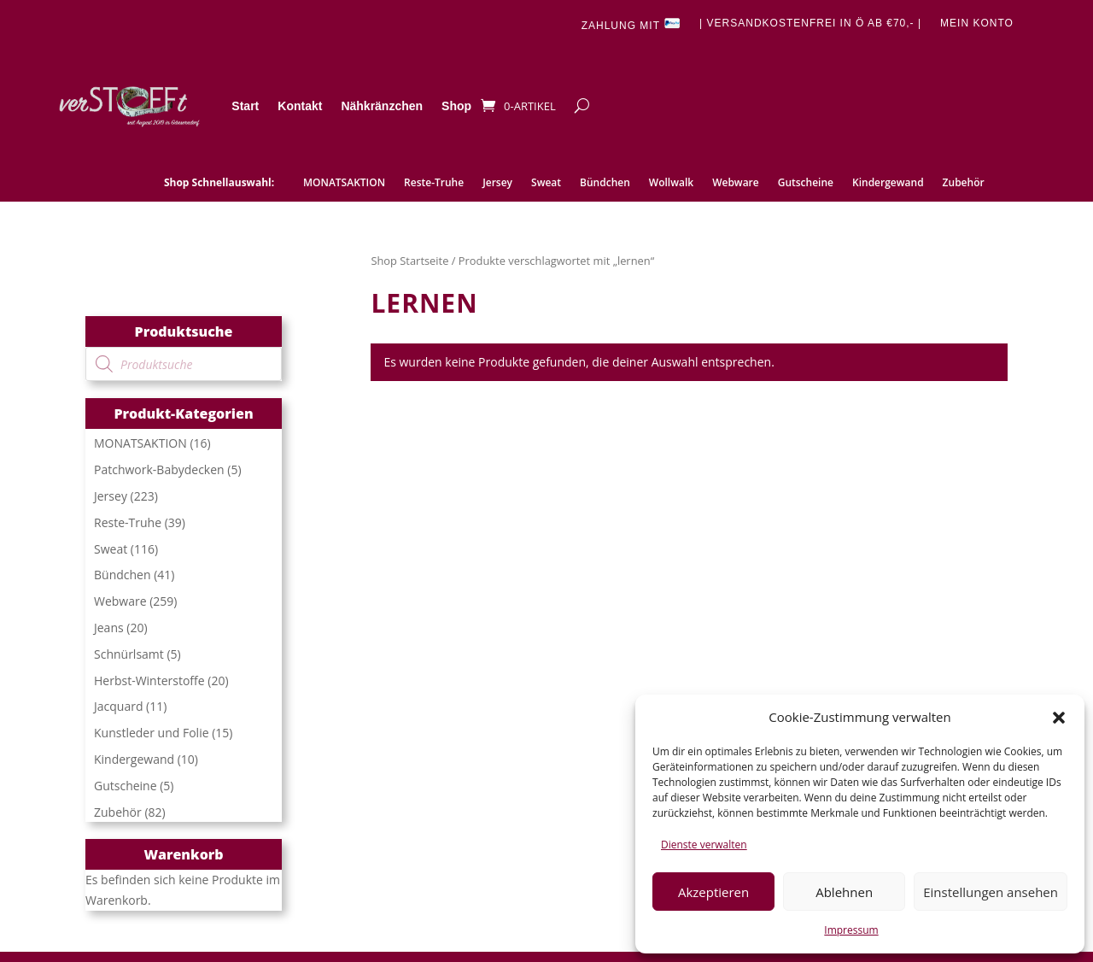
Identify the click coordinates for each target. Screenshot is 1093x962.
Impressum (851, 930)
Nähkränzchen (382, 106)
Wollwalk (671, 183)
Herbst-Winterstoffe (149, 680)
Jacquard (118, 706)
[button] (1058, 717)
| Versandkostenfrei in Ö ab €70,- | (810, 23)
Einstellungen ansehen (990, 891)
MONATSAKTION (344, 183)
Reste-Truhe (434, 183)
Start (245, 106)
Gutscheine (805, 183)
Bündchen (605, 183)
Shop (456, 106)
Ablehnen (844, 891)
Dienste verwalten (704, 844)
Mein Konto (977, 23)
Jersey (497, 183)
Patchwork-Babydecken (159, 469)
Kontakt (300, 106)
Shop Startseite (409, 260)
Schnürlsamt (129, 654)
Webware (735, 183)
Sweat (546, 183)
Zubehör (964, 183)
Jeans (109, 627)
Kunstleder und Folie (151, 732)
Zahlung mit (631, 24)
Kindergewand (888, 183)
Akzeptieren (713, 891)
